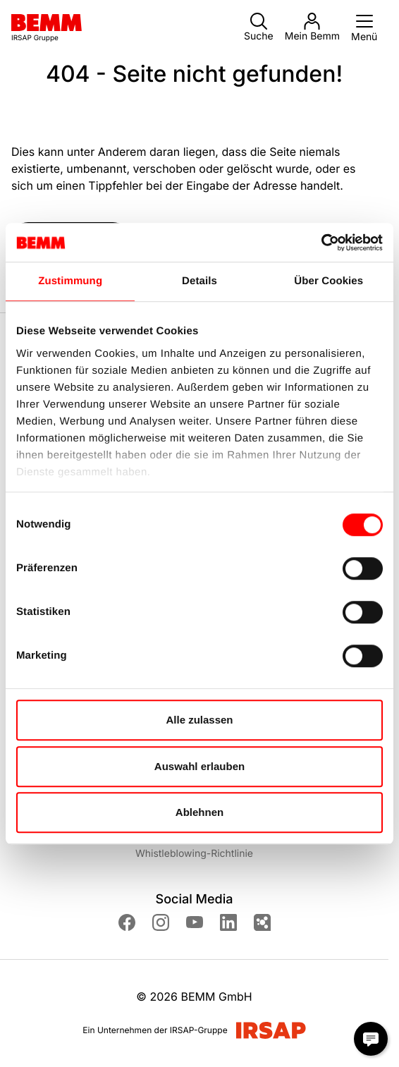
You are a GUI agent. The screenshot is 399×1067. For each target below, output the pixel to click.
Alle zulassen (199, 720)
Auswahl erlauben (199, 766)
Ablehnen (199, 812)
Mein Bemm (312, 27)
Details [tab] (199, 281)
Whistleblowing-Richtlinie (194, 854)
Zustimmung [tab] (70, 281)
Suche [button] (259, 27)
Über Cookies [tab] (328, 281)
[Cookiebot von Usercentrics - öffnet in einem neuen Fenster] (321, 242)
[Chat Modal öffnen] (371, 1039)
